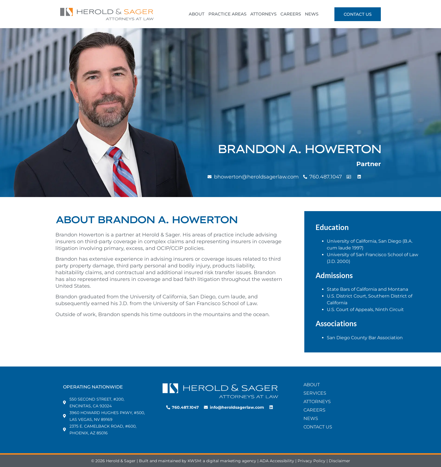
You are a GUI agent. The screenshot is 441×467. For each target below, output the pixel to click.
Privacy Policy (311, 460)
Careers (314, 410)
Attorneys (317, 401)
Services (314, 393)
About (311, 384)
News (310, 418)
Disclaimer (339, 460)
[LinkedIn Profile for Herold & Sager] (272, 407)
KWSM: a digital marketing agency (222, 460)
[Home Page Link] (220, 390)
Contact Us (317, 427)
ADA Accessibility (277, 460)
